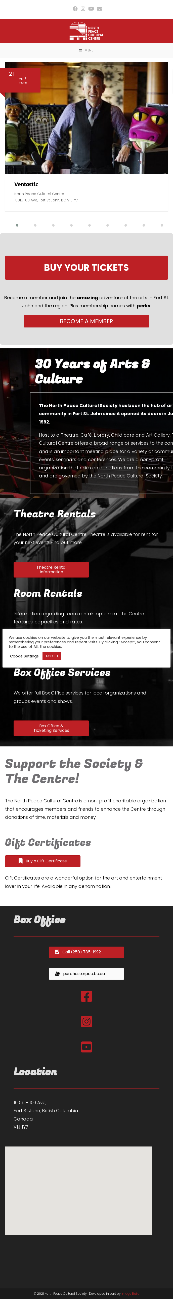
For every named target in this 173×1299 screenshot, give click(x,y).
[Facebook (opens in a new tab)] (75, 8)
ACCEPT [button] (52, 656)
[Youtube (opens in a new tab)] (91, 8)
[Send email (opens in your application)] (99, 8)
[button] (14, 225)
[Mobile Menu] (86, 50)
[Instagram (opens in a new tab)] (83, 8)
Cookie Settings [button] (24, 656)
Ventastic (26, 184)
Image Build (130, 1293)
